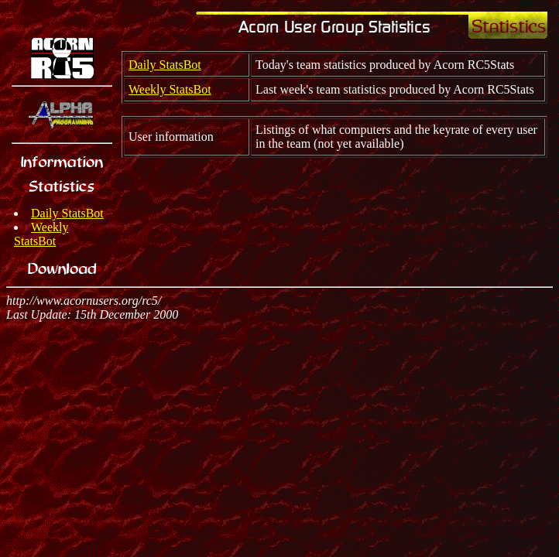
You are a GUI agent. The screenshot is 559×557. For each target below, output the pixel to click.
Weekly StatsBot (41, 234)
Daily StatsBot (67, 213)
